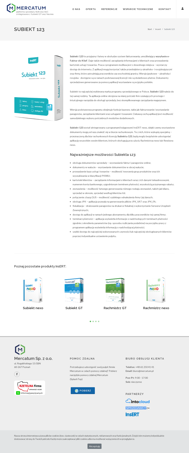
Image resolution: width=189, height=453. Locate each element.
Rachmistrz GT (115, 308)
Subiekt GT (74, 308)
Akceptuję (94, 446)
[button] (90, 321)
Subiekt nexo (33, 308)
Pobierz (83, 391)
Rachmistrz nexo (156, 308)
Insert (158, 29)
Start (150, 29)
